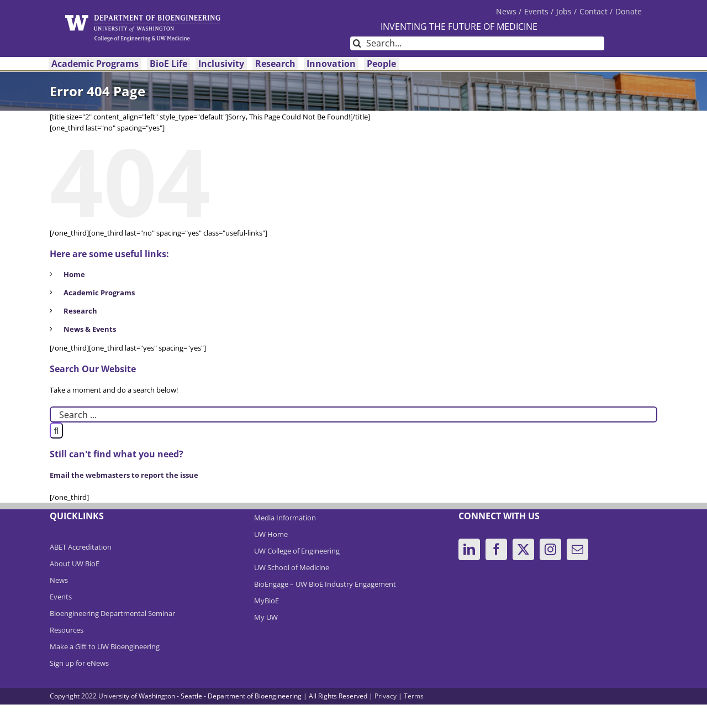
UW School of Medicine (291, 567)
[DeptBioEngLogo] (142, 18)
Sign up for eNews (79, 663)
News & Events (90, 329)
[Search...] (477, 43)
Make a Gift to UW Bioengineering (105, 646)
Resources (66, 630)
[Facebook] (496, 549)
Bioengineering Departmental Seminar (112, 613)
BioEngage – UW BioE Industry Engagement (325, 584)
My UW (266, 617)
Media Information (285, 518)
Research (80, 311)
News (59, 580)
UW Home (271, 534)
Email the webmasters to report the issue (124, 475)
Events (61, 597)
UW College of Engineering (297, 551)
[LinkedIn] (469, 549)
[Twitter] (523, 549)
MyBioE (266, 601)
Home (74, 274)
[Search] (357, 43)
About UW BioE (74, 563)
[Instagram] (550, 549)
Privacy (385, 696)
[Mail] (577, 549)
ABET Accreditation (81, 547)
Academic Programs (99, 293)
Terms (414, 696)
